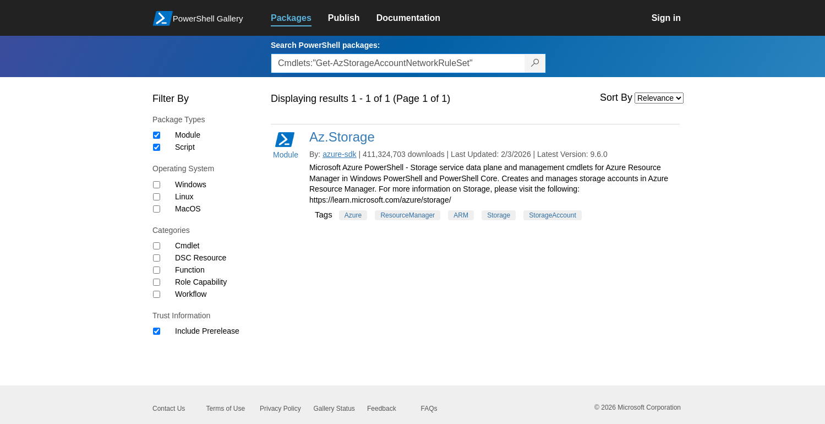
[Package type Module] (156, 135)
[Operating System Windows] (156, 184)
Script (185, 147)
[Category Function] (156, 270)
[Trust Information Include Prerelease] (156, 331)
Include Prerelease (207, 331)
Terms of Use (225, 408)
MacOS (188, 208)
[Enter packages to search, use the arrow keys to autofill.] (398, 63)
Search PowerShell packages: (325, 45)
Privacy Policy (280, 408)
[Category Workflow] (156, 294)
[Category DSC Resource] (156, 258)
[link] (299, 18)
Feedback (381, 408)
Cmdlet (187, 245)
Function (190, 269)
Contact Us (168, 408)
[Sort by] (659, 98)
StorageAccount (552, 215)
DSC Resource (200, 257)
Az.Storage (342, 136)
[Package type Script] (156, 147)
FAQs (429, 408)
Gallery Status (334, 408)
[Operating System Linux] (156, 196)
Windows (190, 184)
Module (187, 135)
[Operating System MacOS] (156, 209)
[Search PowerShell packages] (535, 63)
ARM (461, 215)
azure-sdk (339, 154)
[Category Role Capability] (156, 282)
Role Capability (201, 282)
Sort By (616, 97)
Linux (184, 196)
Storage (498, 215)
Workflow (190, 294)
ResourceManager (407, 215)
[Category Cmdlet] (156, 245)
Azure (353, 215)
